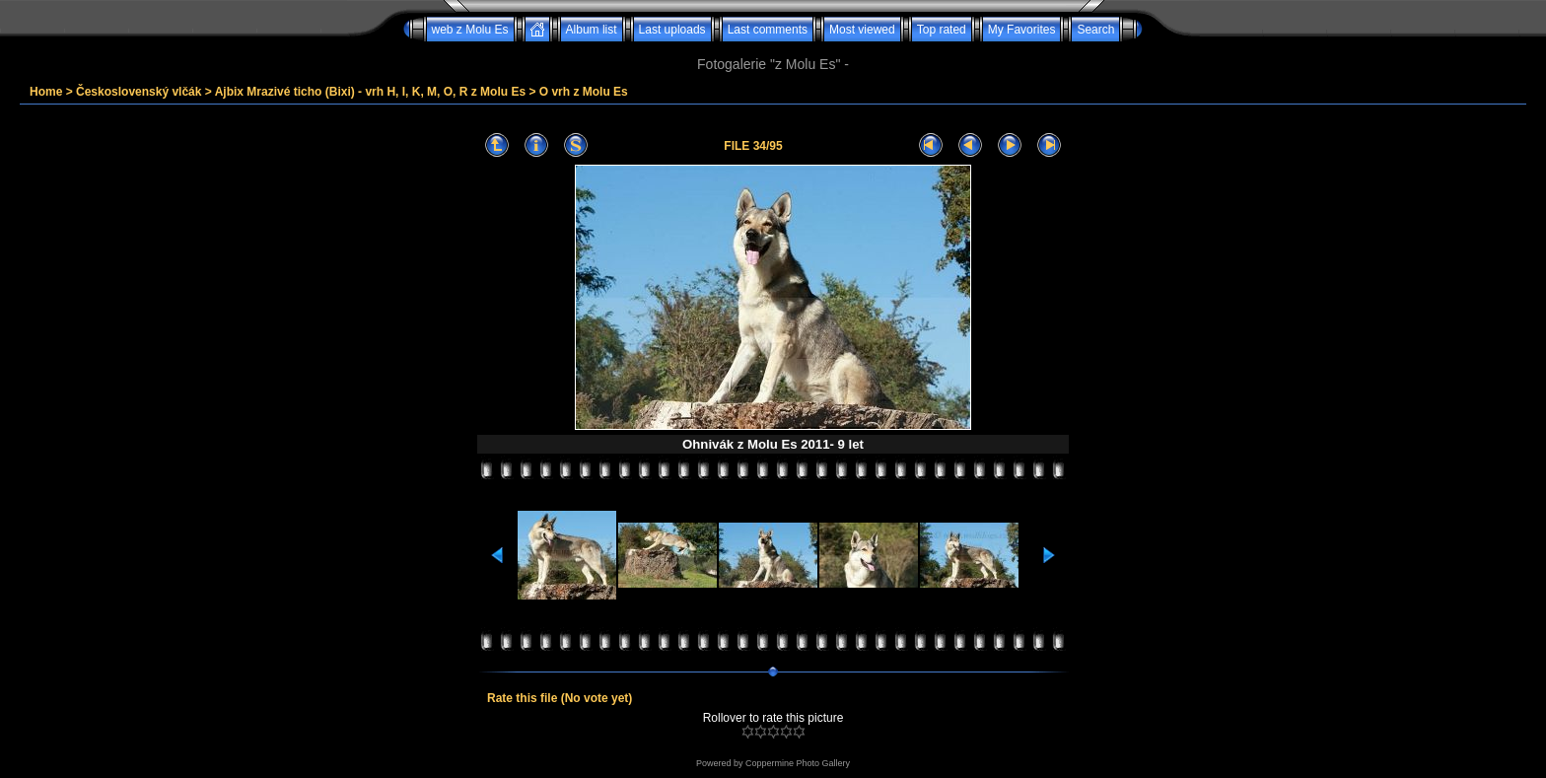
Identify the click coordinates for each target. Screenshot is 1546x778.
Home (46, 92)
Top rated (941, 29)
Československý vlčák (138, 92)
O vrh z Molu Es (583, 92)
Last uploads (672, 29)
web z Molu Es (470, 29)
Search (1095, 29)
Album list (591, 29)
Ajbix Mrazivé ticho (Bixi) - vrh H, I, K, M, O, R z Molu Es (370, 92)
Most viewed (862, 29)
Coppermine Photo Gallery (797, 763)
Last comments (768, 29)
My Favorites (1022, 29)
